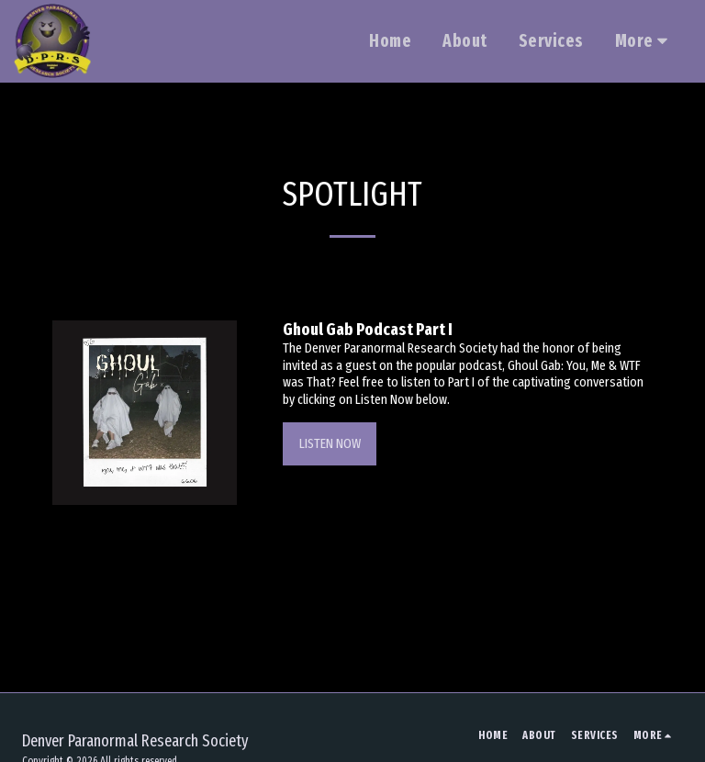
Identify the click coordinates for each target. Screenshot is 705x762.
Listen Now (330, 443)
